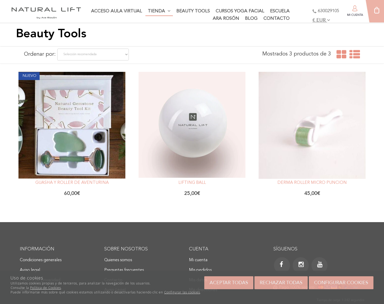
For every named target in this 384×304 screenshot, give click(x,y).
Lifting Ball (192, 183)
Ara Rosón (226, 18)
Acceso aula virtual (116, 11)
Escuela (280, 11)
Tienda (159, 11)
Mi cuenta (198, 260)
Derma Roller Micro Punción (312, 183)
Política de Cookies (45, 288)
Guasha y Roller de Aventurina (72, 183)
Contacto (276, 18)
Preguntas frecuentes (124, 270)
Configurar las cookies (182, 292)
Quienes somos (118, 260)
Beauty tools (193, 11)
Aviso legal (30, 270)
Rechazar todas (281, 283)
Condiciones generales (40, 260)
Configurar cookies (341, 283)
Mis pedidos (200, 270)
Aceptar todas (229, 283)
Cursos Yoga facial (240, 11)
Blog (251, 18)
